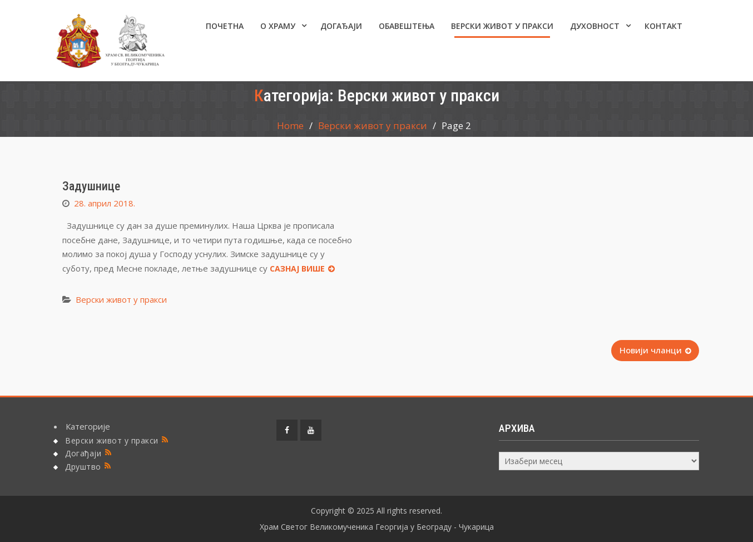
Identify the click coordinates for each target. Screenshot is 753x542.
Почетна (225, 26)
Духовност (595, 26)
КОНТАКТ (663, 26)
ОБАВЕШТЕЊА (406, 26)
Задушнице (91, 186)
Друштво (83, 466)
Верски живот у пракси (502, 26)
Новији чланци (651, 350)
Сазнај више (297, 268)
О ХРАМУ (277, 26)
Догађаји (341, 26)
